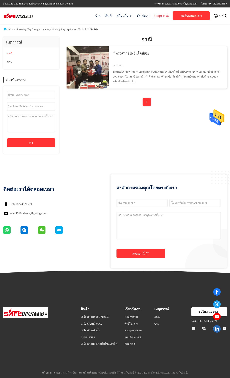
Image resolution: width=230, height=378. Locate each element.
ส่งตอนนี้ (140, 253)
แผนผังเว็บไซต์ (133, 337)
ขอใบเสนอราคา (191, 15)
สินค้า (109, 15)
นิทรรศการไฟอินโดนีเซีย (131, 53)
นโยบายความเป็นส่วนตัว (56, 372)
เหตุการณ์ (161, 15)
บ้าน (98, 15)
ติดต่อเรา (144, 15)
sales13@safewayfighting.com (28, 213)
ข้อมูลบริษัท (131, 317)
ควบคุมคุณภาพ (133, 330)
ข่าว (9, 62)
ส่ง (31, 143)
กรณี (9, 53)
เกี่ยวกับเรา (125, 15)
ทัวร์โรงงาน (131, 323)
